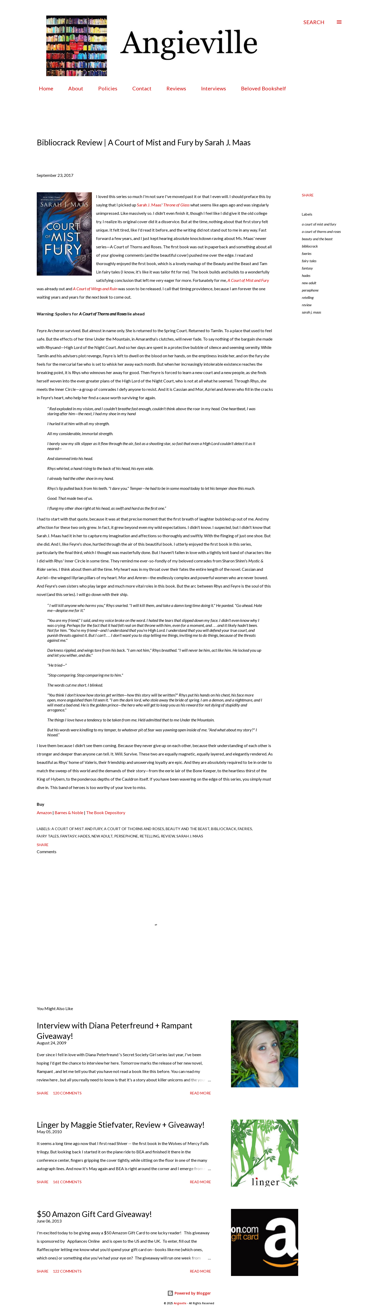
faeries (306, 253)
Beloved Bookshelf (260, 88)
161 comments (67, 1182)
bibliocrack (310, 246)
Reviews (173, 88)
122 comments (67, 1271)
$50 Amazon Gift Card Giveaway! (94, 1214)
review (307, 305)
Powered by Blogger (189, 1293)
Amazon (44, 812)
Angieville (180, 1303)
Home (43, 88)
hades (306, 275)
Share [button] (308, 195)
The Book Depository (105, 812)
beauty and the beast (317, 239)
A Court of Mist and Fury (248, 280)
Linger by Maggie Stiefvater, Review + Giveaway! (121, 1124)
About (72, 88)
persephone (310, 290)
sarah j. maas (311, 312)
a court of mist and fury (319, 224)
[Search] (313, 22)
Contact (138, 88)
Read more (200, 1093)
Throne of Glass (176, 204)
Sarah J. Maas (149, 204)
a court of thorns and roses (321, 231)
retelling (308, 297)
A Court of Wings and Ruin (95, 288)
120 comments (67, 1093)
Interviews (210, 88)
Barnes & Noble (69, 812)
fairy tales (309, 261)
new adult (309, 283)
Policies (104, 88)
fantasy (307, 268)
